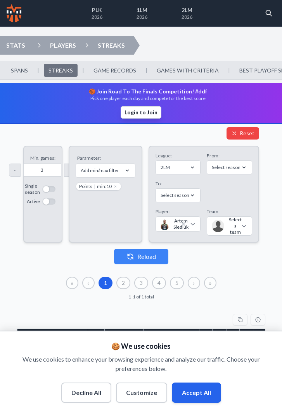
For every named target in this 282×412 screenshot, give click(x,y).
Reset (242, 133)
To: (159, 183)
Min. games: (42, 158)
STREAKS (111, 45)
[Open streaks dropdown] (87, 45)
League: (164, 156)
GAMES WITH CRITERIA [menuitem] (188, 70)
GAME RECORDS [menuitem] (114, 70)
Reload (141, 256)
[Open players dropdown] (39, 45)
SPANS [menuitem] (19, 70)
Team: (213, 211)
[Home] (14, 13)
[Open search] (269, 13)
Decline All (86, 392)
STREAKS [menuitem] (60, 70)
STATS (15, 45)
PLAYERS (63, 45)
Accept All (196, 392)
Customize (141, 392)
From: (213, 156)
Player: (163, 211)
